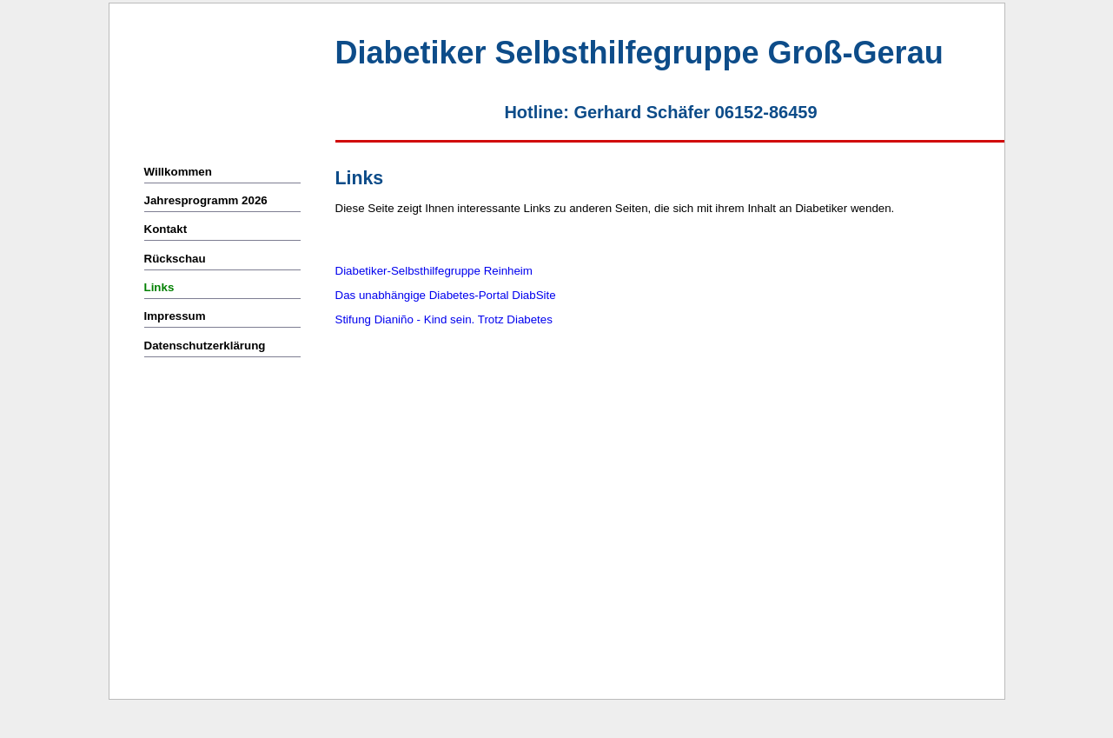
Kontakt (167, 229)
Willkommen (178, 171)
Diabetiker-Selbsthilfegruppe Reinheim (434, 270)
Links (159, 287)
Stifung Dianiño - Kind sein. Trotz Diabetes (444, 319)
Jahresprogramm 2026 (206, 200)
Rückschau (175, 258)
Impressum (175, 315)
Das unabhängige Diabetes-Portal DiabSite (445, 295)
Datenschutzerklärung (205, 345)
